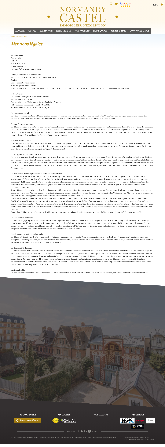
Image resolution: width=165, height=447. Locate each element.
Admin (89, 437)
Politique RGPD (111, 437)
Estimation (46, 30)
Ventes (32, 30)
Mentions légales (65, 437)
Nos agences (82, 30)
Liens (84, 437)
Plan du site (55, 437)
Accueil (20, 30)
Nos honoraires (77, 437)
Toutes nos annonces (99, 437)
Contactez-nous (140, 30)
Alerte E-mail (118, 30)
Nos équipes (100, 30)
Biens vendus (63, 30)
